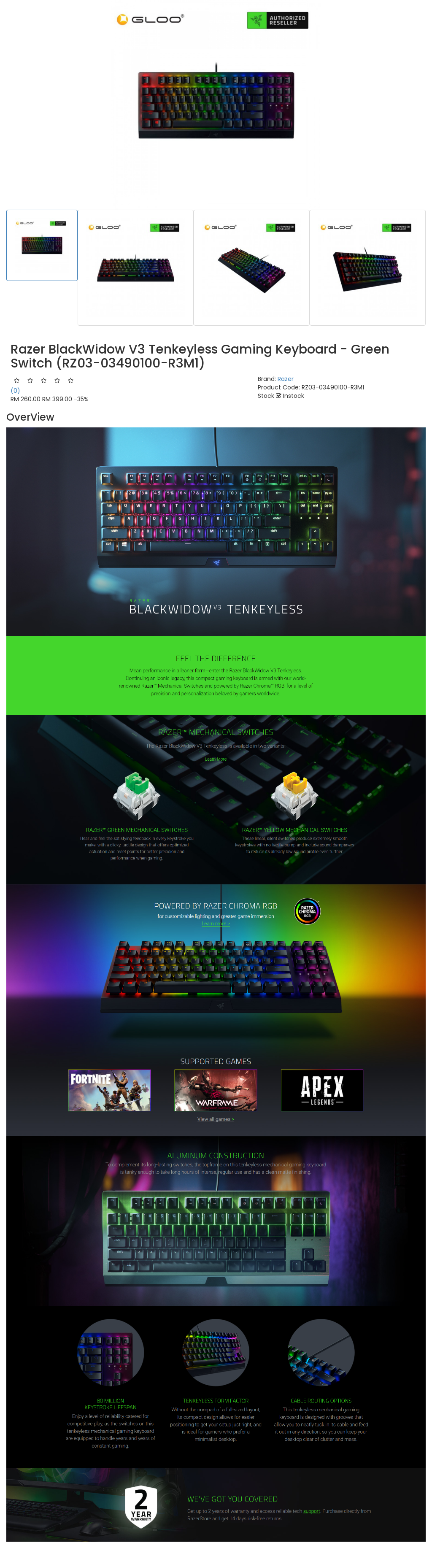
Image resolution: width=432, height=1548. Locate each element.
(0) (15, 390)
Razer (286, 379)
